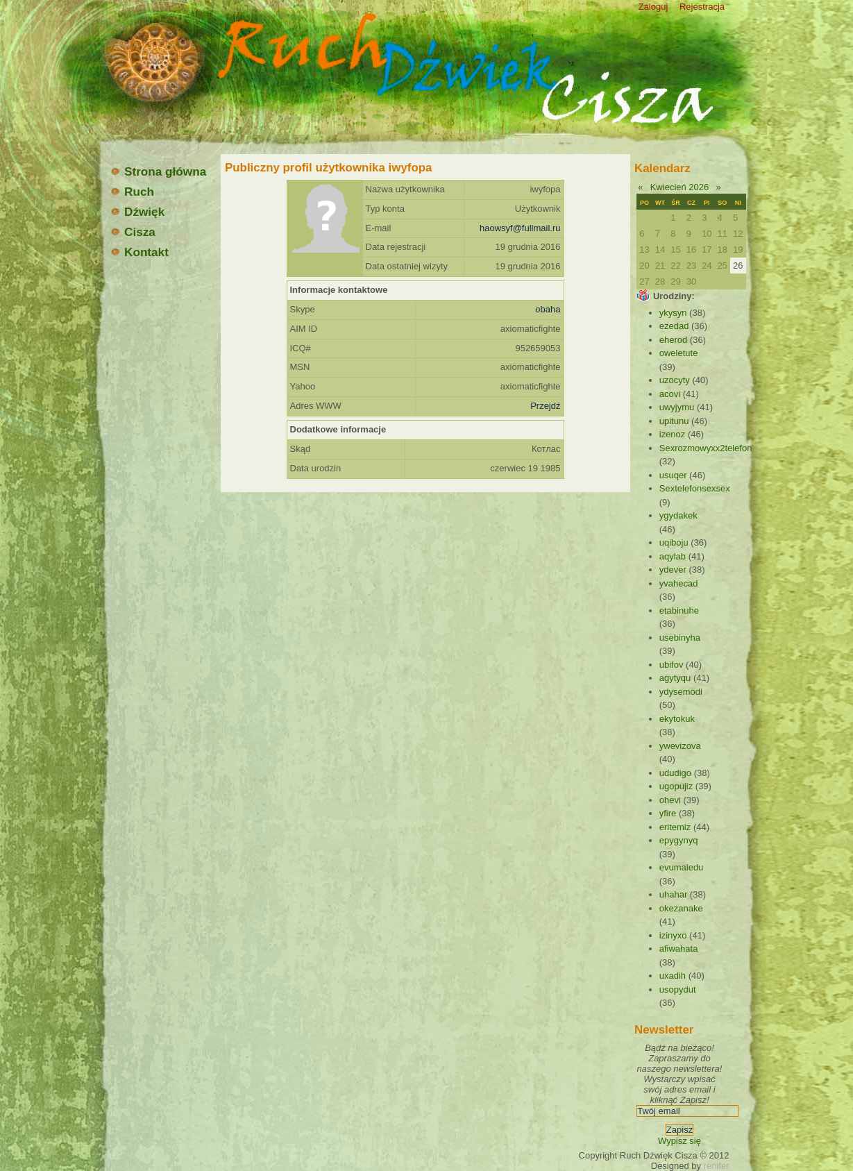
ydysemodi (680, 691)
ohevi (670, 800)
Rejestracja (702, 6)
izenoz (672, 434)
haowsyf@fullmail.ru (520, 228)
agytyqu (675, 678)
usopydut (677, 989)
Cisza (132, 232)
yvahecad (678, 583)
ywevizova (680, 746)
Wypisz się (679, 1141)
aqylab (672, 556)
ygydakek (678, 515)
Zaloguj (653, 6)
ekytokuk (677, 719)
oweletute (678, 353)
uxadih (672, 975)
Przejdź (545, 406)
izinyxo (673, 935)
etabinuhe (679, 610)
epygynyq (678, 840)
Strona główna (158, 171)
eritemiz (675, 827)
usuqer (673, 475)
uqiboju (674, 542)
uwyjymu (677, 407)
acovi (669, 394)
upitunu (674, 421)
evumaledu (681, 867)
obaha (547, 309)
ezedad (674, 326)
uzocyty (674, 380)
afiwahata (678, 948)
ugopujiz (676, 786)
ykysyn (673, 313)
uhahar (673, 894)
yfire (668, 813)
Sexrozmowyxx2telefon (705, 448)
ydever (672, 569)
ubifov (671, 664)
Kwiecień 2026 (679, 187)
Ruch (132, 192)
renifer (716, 1166)
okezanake (681, 908)
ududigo (675, 773)
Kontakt (139, 252)
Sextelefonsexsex (694, 488)
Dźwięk (137, 212)
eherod (673, 340)
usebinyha (679, 637)
